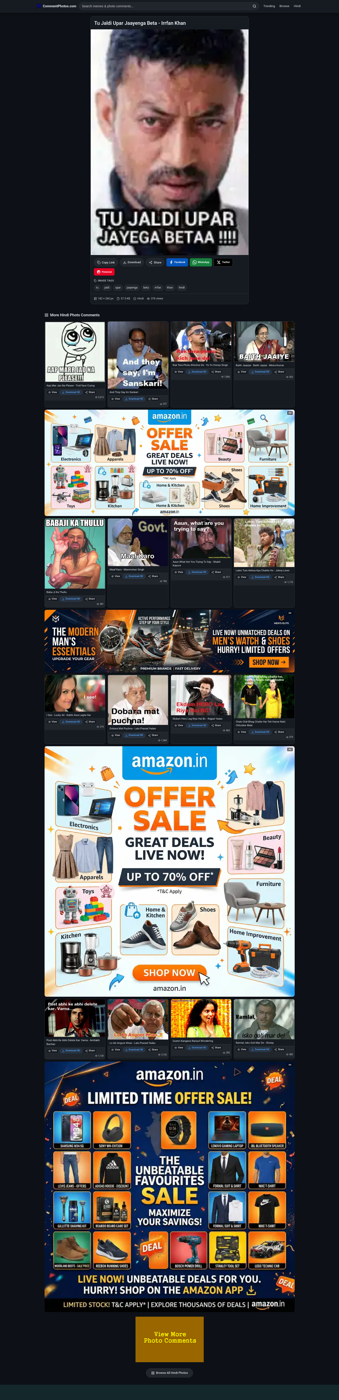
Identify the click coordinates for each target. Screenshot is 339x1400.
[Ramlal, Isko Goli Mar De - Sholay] (264, 1019)
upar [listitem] (118, 287)
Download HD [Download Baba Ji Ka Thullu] (71, 598)
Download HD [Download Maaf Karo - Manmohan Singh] (134, 576)
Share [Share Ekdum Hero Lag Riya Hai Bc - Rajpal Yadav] (216, 725)
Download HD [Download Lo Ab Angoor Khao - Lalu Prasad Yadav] (134, 1049)
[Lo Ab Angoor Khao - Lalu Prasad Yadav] (138, 1019)
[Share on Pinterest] (104, 272)
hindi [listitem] (182, 287)
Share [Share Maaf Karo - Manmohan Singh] (153, 576)
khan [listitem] (170, 287)
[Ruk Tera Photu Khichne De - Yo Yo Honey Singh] (201, 341)
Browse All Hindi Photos (169, 1373)
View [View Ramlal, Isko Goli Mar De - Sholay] (241, 1049)
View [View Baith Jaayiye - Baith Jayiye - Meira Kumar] (241, 371)
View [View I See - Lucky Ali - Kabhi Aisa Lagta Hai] (52, 721)
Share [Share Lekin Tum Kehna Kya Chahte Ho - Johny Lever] (279, 577)
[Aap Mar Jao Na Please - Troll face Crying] (75, 352)
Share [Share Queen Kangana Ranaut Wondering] (216, 1047)
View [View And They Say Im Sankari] (115, 398)
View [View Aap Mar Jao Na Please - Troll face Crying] (52, 392)
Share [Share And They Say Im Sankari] (153, 398)
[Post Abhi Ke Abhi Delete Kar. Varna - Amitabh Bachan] (75, 1018)
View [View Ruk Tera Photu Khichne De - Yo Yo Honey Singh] (178, 371)
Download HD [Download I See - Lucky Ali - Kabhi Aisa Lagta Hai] (71, 721)
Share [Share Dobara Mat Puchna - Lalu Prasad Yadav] (153, 735)
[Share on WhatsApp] (201, 262)
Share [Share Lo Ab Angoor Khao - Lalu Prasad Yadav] (153, 1049)
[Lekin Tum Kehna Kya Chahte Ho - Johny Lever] (264, 543)
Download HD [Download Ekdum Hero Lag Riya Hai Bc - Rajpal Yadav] (197, 725)
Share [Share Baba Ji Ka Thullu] (90, 598)
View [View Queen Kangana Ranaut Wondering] (178, 1047)
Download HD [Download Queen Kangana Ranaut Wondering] (197, 1047)
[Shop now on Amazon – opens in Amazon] (170, 871)
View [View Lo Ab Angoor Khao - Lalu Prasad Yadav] (115, 1049)
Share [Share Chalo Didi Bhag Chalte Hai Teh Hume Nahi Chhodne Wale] (279, 732)
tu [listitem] (97, 287)
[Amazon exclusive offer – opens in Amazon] (170, 1187)
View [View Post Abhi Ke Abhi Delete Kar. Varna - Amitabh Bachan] (52, 1050)
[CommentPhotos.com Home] (56, 6)
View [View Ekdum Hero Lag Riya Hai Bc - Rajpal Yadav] (178, 725)
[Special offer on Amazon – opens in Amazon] (170, 463)
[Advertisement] (169, 1391)
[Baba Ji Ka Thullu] (75, 554)
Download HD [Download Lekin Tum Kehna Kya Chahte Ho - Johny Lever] (260, 577)
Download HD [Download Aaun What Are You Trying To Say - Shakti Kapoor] (197, 572)
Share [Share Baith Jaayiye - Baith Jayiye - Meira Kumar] (279, 371)
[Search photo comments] (164, 6)
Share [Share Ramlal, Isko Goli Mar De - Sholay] (279, 1049)
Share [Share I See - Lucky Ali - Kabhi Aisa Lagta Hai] (90, 721)
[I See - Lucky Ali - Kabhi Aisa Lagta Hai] (75, 693)
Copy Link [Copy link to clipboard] (106, 262)
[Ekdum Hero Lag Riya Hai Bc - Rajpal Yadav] (201, 695)
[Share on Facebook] (177, 262)
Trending (269, 6)
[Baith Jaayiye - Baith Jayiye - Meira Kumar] (264, 342)
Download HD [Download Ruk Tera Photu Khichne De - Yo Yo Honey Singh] (197, 371)
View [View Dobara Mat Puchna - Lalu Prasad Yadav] (115, 735)
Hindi (297, 6)
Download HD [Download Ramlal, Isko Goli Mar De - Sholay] (260, 1049)
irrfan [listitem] (158, 287)
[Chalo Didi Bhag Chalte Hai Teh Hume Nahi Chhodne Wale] (264, 696)
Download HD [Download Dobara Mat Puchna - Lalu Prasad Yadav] (134, 735)
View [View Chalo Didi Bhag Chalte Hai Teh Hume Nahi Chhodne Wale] (241, 732)
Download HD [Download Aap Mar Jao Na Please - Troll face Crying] (71, 392)
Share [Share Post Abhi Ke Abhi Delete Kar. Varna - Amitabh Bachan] (90, 1050)
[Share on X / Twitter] (223, 262)
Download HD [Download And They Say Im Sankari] (134, 398)
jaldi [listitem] (106, 287)
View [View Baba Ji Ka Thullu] (52, 598)
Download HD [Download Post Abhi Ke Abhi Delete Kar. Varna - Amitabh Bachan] (71, 1050)
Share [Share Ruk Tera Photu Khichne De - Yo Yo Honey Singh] (216, 371)
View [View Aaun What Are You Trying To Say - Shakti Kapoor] (178, 572)
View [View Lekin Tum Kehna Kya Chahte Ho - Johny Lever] (241, 577)
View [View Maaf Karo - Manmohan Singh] (115, 576)
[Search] (254, 6)
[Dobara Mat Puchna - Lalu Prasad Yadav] (138, 700)
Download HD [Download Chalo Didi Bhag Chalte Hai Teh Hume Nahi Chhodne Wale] (260, 732)
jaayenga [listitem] (132, 287)
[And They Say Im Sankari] (138, 355)
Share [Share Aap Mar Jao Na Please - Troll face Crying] (90, 392)
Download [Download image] (132, 262)
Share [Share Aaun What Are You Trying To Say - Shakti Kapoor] (216, 572)
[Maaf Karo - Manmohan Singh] (138, 542)
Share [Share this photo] (155, 262)
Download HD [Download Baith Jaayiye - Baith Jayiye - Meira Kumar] (260, 371)
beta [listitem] (146, 287)
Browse (284, 6)
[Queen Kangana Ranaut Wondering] (201, 1018)
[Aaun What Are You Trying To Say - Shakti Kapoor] (201, 538)
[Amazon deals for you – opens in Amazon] (170, 641)
